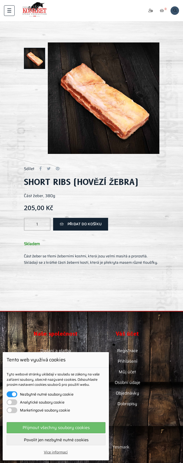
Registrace (127, 350)
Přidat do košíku (81, 224)
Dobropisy (127, 403)
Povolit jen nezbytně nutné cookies (56, 440)
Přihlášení (127, 361)
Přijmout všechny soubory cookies (56, 427)
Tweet (49, 168)
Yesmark (120, 447)
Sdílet (40, 168)
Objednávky (127, 393)
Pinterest (57, 168)
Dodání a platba (55, 350)
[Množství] (37, 224)
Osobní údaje (127, 382)
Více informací (56, 452)
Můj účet (127, 372)
